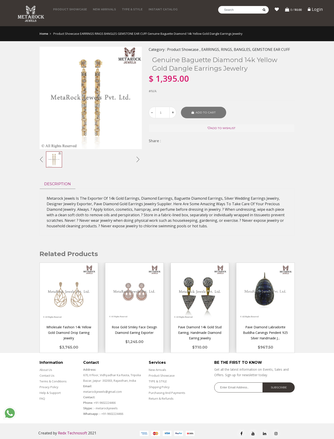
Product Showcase (70, 9)
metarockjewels (106, 408)
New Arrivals (104, 9)
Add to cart (203, 112)
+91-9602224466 (105, 403)
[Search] (243, 10)
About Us (46, 370)
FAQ (42, 398)
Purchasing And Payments (167, 393)
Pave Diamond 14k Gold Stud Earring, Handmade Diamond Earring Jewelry (200, 332)
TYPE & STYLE (132, 9)
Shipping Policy (159, 387)
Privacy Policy (49, 387)
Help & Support (50, 393)
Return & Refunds (161, 398)
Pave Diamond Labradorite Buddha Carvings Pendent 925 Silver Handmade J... (265, 332)
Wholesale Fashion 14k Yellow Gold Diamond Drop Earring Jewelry (68, 332)
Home (44, 34)
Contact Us (47, 375)
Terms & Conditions (53, 381)
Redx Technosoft (72, 433)
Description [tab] (57, 184)
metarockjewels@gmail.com (102, 392)
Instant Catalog (163, 9)
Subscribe (279, 387)
